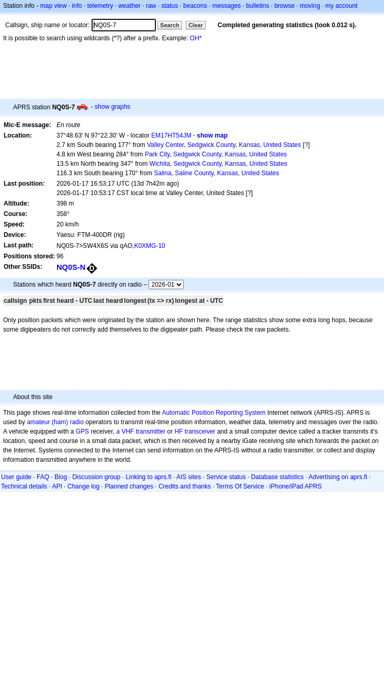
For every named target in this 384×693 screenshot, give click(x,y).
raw (151, 5)
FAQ (43, 477)
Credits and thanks (185, 486)
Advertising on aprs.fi (338, 477)
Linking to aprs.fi (148, 477)
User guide (16, 477)
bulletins (257, 5)
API (57, 486)
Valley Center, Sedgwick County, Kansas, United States (224, 145)
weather (129, 5)
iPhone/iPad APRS (295, 486)
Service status (225, 477)
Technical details (24, 486)
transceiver (200, 431)
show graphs (112, 106)
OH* (196, 38)
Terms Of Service (240, 486)
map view (53, 5)
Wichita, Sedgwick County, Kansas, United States (218, 163)
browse (284, 5)
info (77, 5)
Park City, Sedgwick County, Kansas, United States (216, 154)
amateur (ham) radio (55, 422)
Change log (83, 486)
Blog (60, 477)
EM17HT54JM (171, 135)
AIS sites (188, 477)
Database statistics (277, 477)
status (169, 5)
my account (341, 5)
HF (179, 431)
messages (226, 5)
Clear (195, 25)
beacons (195, 5)
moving (310, 5)
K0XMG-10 (149, 245)
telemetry (100, 5)
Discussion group (96, 477)
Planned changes (129, 486)
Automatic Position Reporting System (213, 412)
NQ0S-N (71, 267)
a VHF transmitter (140, 431)
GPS (82, 431)
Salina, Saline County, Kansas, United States (216, 173)
